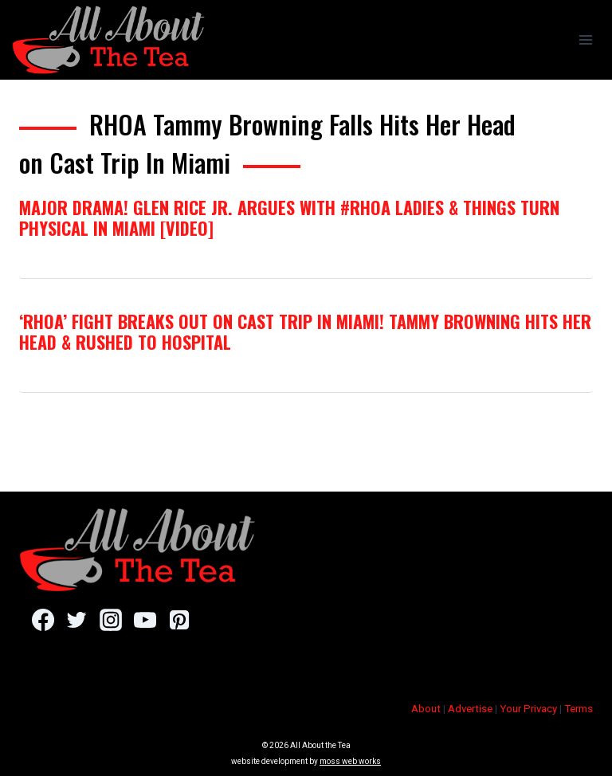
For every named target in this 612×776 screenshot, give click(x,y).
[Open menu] (585, 39)
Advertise (470, 709)
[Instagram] (110, 620)
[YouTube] (144, 620)
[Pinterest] (178, 620)
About (426, 709)
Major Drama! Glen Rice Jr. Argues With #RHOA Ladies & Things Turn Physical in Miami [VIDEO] (289, 217)
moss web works (350, 761)
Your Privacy (528, 709)
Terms (578, 709)
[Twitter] (76, 620)
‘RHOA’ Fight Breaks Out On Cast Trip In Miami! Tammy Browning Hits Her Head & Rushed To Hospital (305, 331)
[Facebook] (42, 620)
